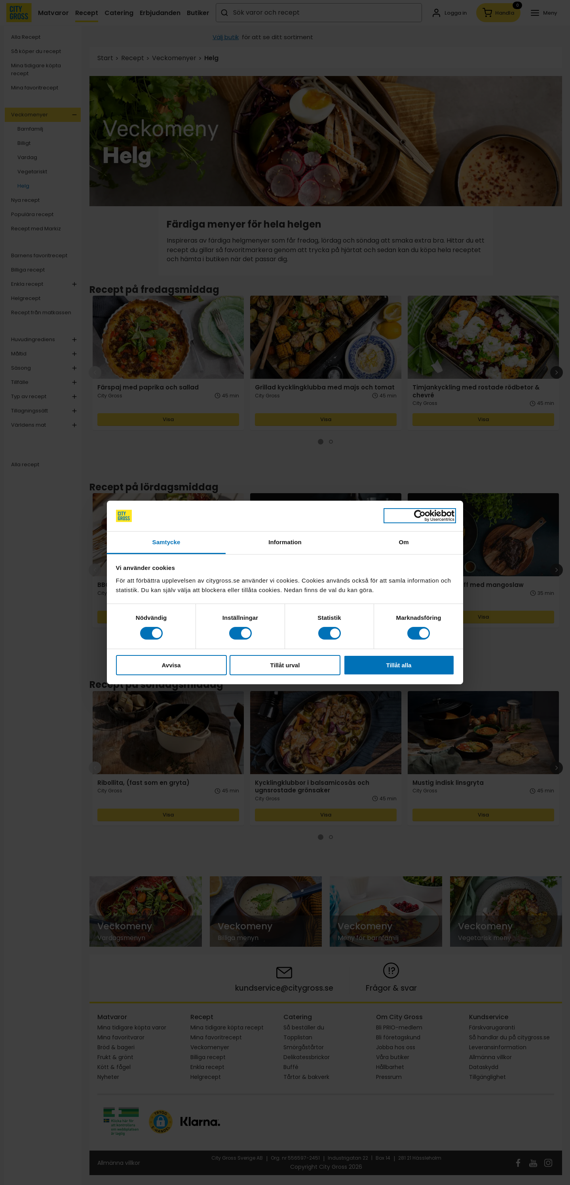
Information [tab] (285, 542)
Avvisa (171, 665)
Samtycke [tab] (166, 542)
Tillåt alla (399, 665)
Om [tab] (403, 542)
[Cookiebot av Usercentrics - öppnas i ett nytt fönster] (419, 516)
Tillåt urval (285, 665)
